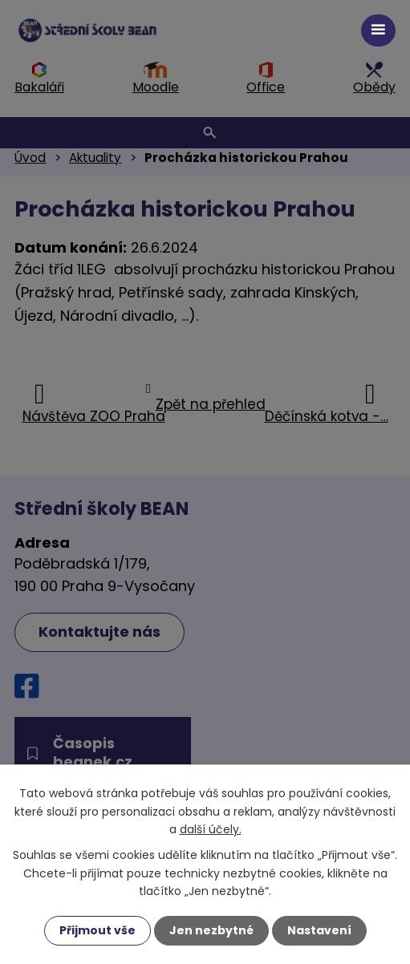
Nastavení (319, 930)
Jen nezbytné (211, 930)
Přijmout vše (97, 930)
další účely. (211, 829)
